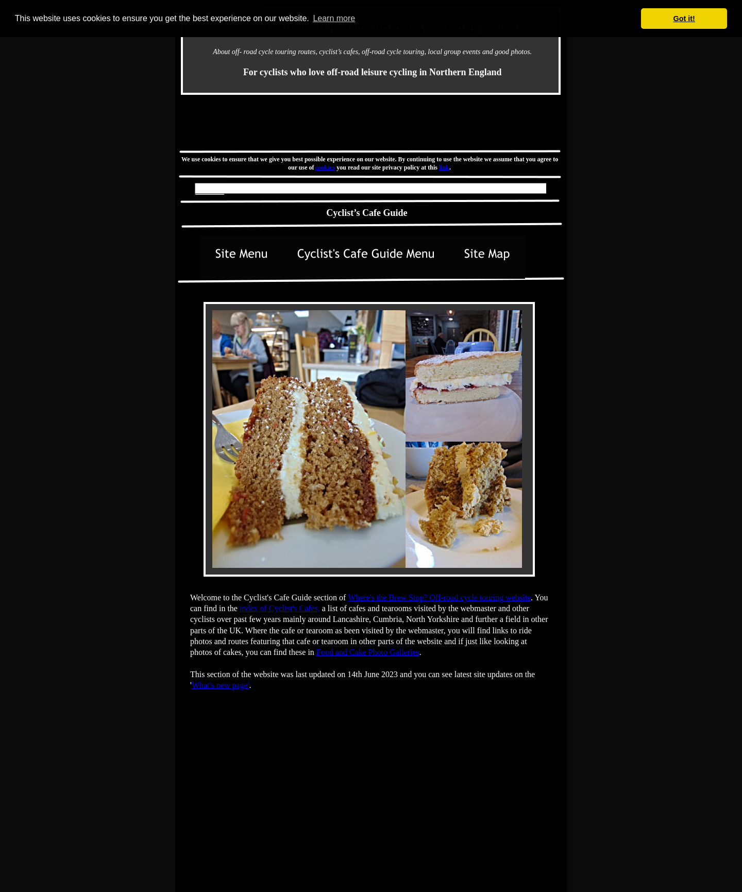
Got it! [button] (684, 18)
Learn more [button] (334, 18)
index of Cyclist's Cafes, (280, 608)
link (444, 167)
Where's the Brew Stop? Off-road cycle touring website (439, 597)
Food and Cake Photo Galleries (367, 652)
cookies (325, 167)
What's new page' (220, 685)
